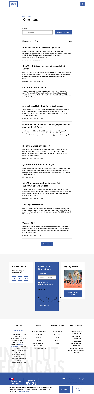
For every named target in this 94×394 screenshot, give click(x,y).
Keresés (25, 28)
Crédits (82, 382)
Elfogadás (64, 389)
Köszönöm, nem (79, 389)
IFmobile (57, 337)
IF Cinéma (57, 334)
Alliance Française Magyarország (76, 332)
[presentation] (51, 293)
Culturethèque (57, 331)
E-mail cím (42, 274)
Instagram (20, 278)
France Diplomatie (15, 383)
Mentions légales (72, 382)
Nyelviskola (14, 346)
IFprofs (57, 340)
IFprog (57, 343)
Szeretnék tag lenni (73, 293)
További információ (23, 391)
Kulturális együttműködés (38, 348)
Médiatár (20, 344)
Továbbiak (47, 244)
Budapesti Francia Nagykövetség (76, 337)
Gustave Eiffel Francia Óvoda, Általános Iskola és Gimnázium (76, 350)
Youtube (26, 278)
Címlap (24, 16)
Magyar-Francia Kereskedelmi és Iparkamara (76, 343)
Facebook (14, 278)
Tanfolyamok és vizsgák (38, 331)
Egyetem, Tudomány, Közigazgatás (38, 344)
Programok (38, 334)
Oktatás (38, 340)
